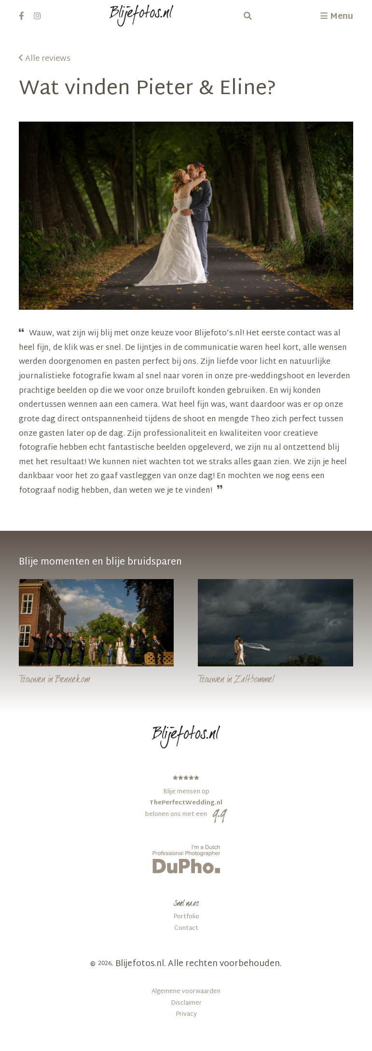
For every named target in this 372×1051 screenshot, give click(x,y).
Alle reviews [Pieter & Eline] (44, 59)
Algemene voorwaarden (186, 991)
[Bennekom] (96, 634)
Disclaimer (186, 1003)
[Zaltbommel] (275, 634)
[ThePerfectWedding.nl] (186, 796)
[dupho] (186, 858)
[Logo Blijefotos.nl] (141, 16)
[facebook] (21, 15)
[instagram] (37, 15)
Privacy (186, 1014)
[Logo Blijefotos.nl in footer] (186, 736)
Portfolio (186, 917)
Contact (186, 928)
